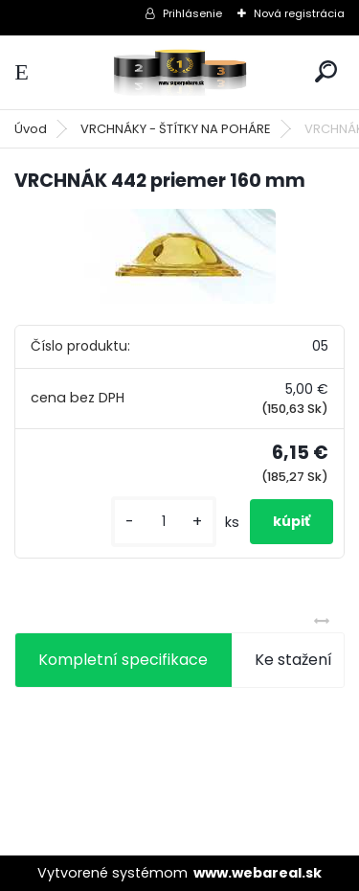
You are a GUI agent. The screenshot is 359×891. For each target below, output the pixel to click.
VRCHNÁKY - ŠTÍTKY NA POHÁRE (175, 129)
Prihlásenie (192, 13)
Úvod (30, 129)
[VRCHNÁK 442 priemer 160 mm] (180, 256)
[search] (326, 71)
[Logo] (180, 72)
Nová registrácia (299, 13)
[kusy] (164, 521)
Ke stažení (293, 660)
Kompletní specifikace (123, 660)
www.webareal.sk (257, 872)
